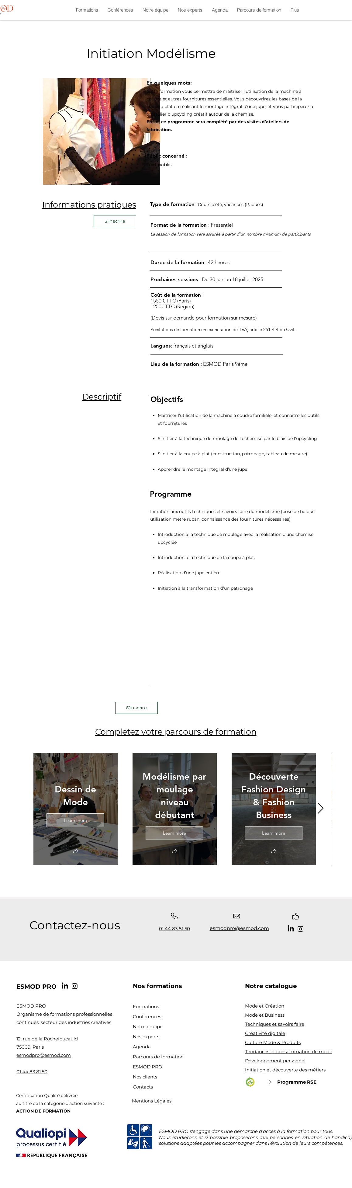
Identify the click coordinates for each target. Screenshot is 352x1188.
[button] (75, 851)
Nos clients (145, 1077)
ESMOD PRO (147, 1067)
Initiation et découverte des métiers (285, 1070)
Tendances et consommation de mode (288, 1051)
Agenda (142, 1047)
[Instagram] (300, 929)
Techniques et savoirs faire (274, 1024)
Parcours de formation (158, 1057)
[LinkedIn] (291, 929)
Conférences (147, 1016)
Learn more (75, 820)
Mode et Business (265, 1015)
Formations (146, 1006)
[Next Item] (320, 809)
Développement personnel (275, 1061)
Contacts (143, 1087)
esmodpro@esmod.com (43, 1055)
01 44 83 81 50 (174, 928)
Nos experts (146, 1037)
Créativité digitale (265, 1033)
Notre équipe (148, 1026)
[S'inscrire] (115, 221)
